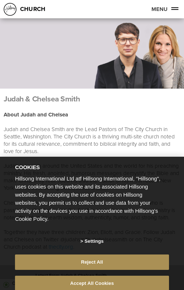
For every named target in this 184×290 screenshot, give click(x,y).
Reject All (92, 265)
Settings (94, 244)
